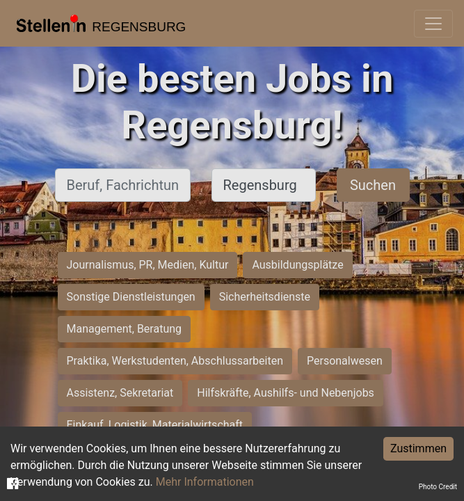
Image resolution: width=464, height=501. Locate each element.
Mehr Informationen (205, 481)
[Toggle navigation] (433, 24)
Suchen (373, 185)
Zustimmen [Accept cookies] (418, 448)
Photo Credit (438, 487)
